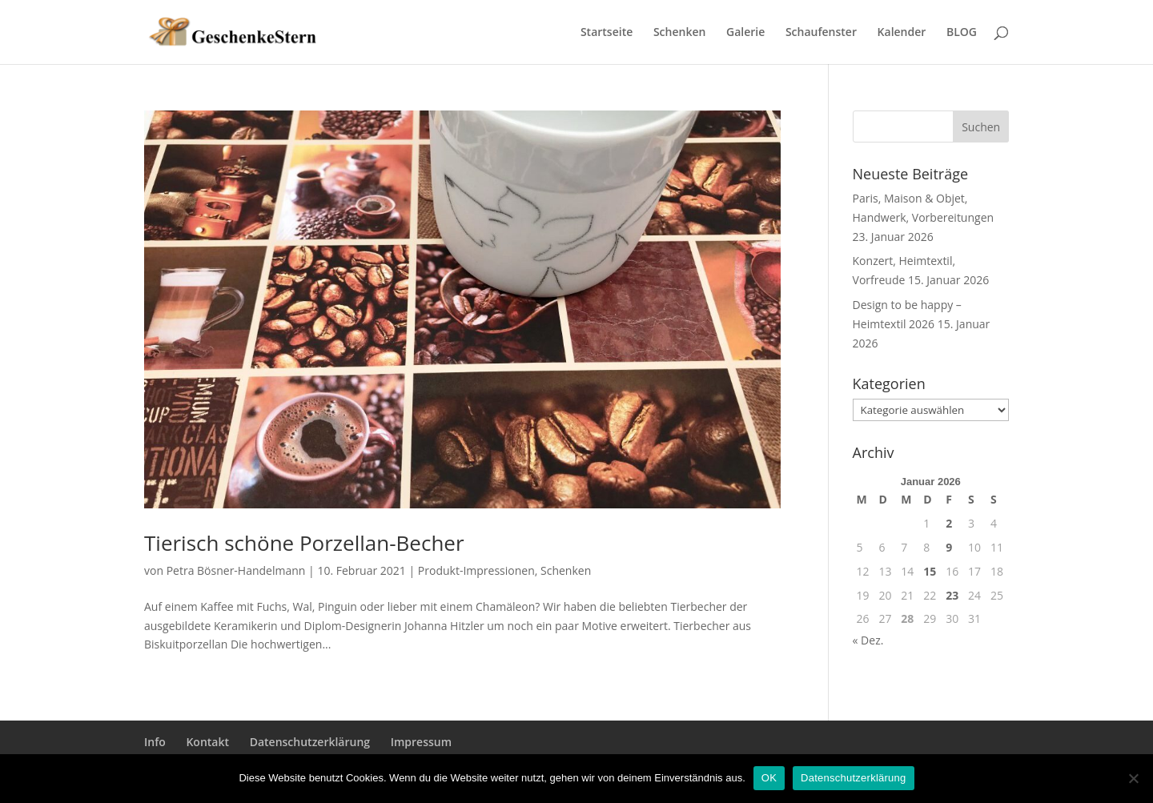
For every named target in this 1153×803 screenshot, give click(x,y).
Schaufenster (821, 32)
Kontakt (207, 741)
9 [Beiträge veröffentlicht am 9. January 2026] (949, 547)
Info (155, 741)
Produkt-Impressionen (476, 570)
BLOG (961, 32)
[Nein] (1133, 778)
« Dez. (868, 640)
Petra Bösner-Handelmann (236, 570)
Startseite (607, 32)
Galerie (745, 32)
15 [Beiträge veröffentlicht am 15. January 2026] (929, 571)
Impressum (421, 741)
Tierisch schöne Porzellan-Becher (304, 542)
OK (769, 778)
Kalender (902, 32)
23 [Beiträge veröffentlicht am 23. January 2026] (952, 595)
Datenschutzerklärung (310, 741)
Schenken (679, 32)
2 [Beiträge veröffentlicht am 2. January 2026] (949, 523)
